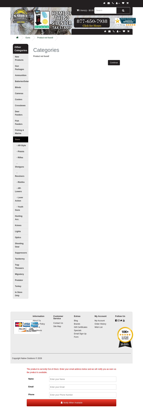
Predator (19, 280)
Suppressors (21, 253)
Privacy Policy (39, 324)
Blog (76, 321)
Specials (77, 330)
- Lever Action (19, 199)
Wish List (99, 327)
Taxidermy (20, 259)
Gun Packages (19, 67)
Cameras (19, 93)
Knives (18, 225)
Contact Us (58, 323)
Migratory (19, 274)
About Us (37, 321)
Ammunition (20, 75)
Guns (27, 38)
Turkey (18, 286)
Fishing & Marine (19, 132)
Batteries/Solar (21, 81)
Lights (18, 231)
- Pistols (19, 151)
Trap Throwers (19, 266)
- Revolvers (19, 174)
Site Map (57, 326)
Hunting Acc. (18, 218)
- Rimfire (20, 182)
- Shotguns (19, 165)
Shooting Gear (19, 245)
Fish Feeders (18, 122)
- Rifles (19, 157)
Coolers (18, 99)
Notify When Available (71, 402)
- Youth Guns (19, 208)
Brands (77, 324)
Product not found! (45, 38)
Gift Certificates (80, 327)
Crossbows (20, 105)
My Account (100, 321)
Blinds (18, 87)
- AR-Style (20, 145)
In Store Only (18, 294)
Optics (18, 237)
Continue (114, 62)
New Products (19, 58)
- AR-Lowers (18, 190)
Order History (100, 324)
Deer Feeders (18, 113)
